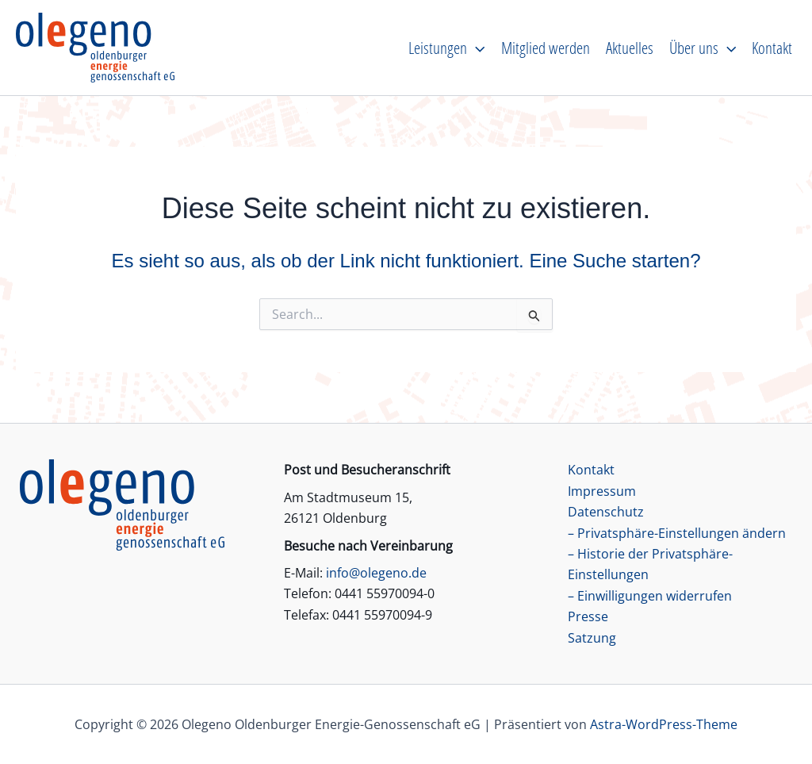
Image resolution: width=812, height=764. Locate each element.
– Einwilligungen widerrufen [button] (650, 596)
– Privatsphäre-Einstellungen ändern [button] (677, 533)
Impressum (602, 491)
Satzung (592, 638)
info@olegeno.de (376, 573)
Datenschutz (606, 511)
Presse (588, 616)
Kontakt (591, 469)
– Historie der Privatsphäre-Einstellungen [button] (650, 564)
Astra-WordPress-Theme (663, 724)
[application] (476, 47)
